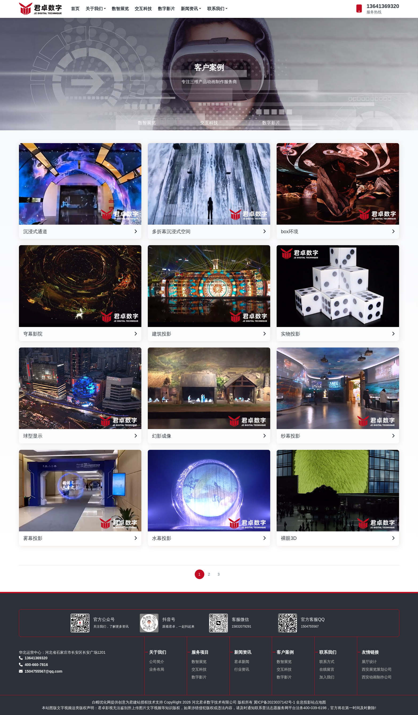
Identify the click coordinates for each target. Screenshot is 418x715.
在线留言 (326, 669)
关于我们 (96, 8)
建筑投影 (209, 334)
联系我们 (217, 8)
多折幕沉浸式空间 (209, 232)
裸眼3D (338, 539)
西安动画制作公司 (377, 677)
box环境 (338, 232)
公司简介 (156, 662)
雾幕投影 (80, 539)
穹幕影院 (80, 334)
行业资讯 (241, 669)
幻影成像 (209, 436)
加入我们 (326, 677)
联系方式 (326, 662)
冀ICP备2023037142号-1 (274, 702)
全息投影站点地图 (311, 702)
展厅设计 (369, 662)
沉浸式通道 (80, 232)
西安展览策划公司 (377, 669)
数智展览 (120, 8)
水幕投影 (209, 539)
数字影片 (166, 8)
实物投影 (338, 334)
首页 (75, 8)
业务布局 (156, 669)
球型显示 (80, 436)
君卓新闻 (241, 662)
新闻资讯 (191, 8)
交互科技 (143, 8)
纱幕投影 (338, 436)
